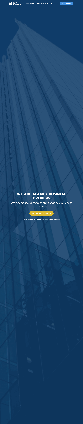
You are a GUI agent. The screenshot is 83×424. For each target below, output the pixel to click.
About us (33, 3)
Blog (38, 3)
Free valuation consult (41, 213)
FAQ (27, 3)
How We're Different (48, 3)
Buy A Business (66, 3)
